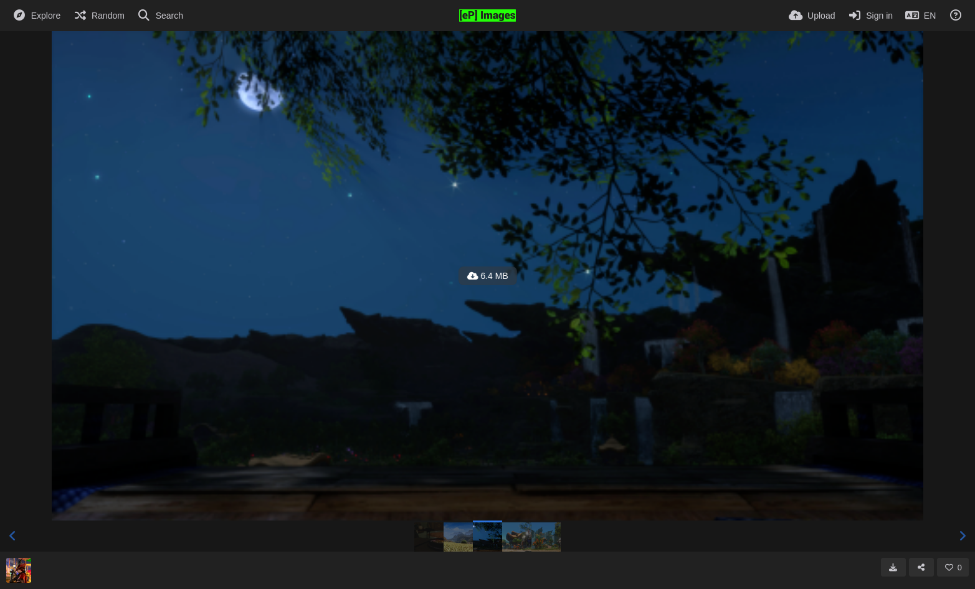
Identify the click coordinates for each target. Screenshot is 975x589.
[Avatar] (18, 570)
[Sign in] (870, 15)
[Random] (99, 15)
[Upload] (812, 15)
